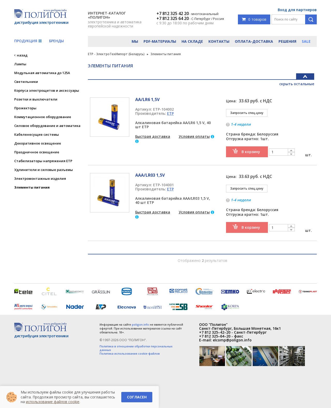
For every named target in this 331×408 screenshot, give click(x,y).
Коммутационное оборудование (42, 117)
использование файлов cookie (52, 401)
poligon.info (140, 324)
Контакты (218, 41)
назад (22, 55)
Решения (287, 41)
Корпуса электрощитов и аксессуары (46, 90)
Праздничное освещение (36, 152)
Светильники (26, 81)
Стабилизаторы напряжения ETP (43, 161)
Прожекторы (25, 108)
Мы (135, 41)
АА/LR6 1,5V (147, 99)
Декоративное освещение (37, 143)
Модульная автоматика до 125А (42, 73)
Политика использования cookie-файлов (130, 353)
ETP (170, 113)
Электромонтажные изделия (40, 178)
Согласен (137, 397)
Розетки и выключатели (35, 99)
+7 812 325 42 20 (172, 13)
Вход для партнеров (297, 9)
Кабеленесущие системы (36, 134)
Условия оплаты (194, 136)
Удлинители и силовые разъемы (43, 169)
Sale (306, 41)
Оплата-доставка (254, 41)
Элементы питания (32, 187)
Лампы (20, 64)
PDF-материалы (160, 41)
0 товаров (254, 19)
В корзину (251, 151)
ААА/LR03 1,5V (150, 175)
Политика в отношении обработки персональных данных (136, 348)
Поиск (311, 19)
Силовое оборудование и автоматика (47, 125)
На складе (192, 41)
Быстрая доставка (152, 136)
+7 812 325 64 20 (172, 18)
